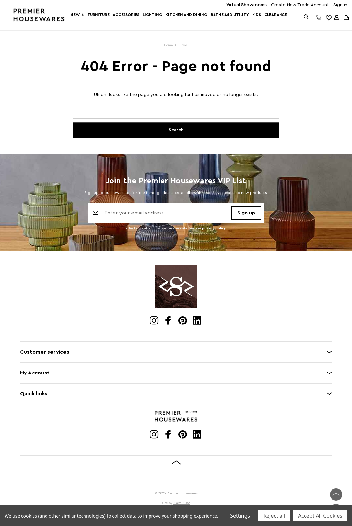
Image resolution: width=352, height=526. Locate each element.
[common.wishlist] (328, 17)
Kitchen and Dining (186, 15)
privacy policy (214, 228)
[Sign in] (336, 17)
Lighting (152, 15)
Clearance (275, 15)
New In (77, 15)
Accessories (126, 15)
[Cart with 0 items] (346, 17)
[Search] (306, 17)
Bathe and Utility (230, 15)
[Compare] (318, 17)
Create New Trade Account (300, 5)
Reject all (274, 515)
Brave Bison (181, 503)
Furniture (99, 15)
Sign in (340, 5)
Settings (240, 515)
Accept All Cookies (320, 515)
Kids (256, 15)
